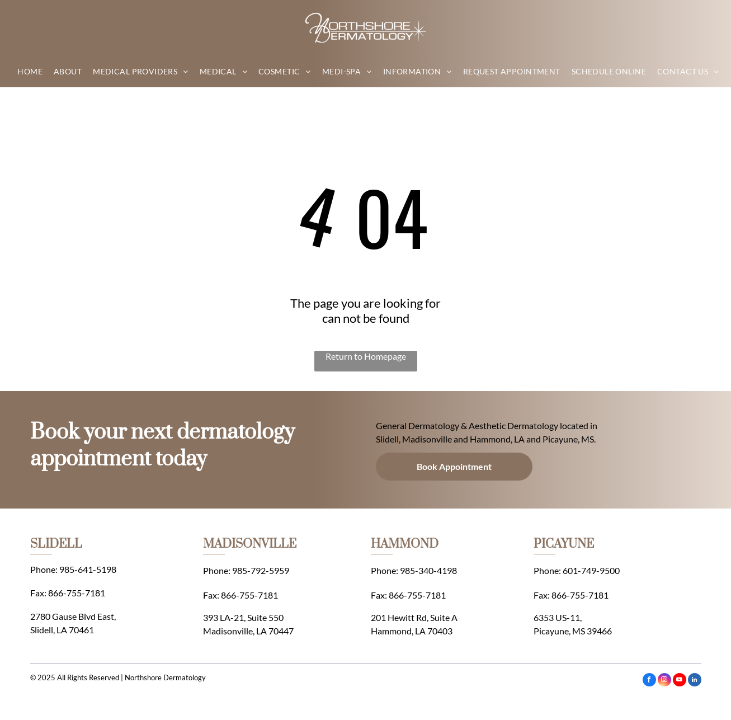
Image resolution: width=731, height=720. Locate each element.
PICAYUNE (564, 544)
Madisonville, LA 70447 (248, 630)
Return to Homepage (366, 356)
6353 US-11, (558, 617)
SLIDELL (56, 544)
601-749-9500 (591, 570)
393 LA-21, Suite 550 (243, 617)
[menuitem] (30, 71)
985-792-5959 (260, 570)
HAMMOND (404, 544)
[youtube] (679, 681)
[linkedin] (694, 681)
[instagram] (664, 681)
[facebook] (649, 681)
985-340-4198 (428, 570)
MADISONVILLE (249, 544)
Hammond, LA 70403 (411, 630)
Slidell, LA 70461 (62, 629)
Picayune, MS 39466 (573, 630)
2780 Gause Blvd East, (73, 616)
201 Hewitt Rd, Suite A (414, 617)
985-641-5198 (87, 569)
